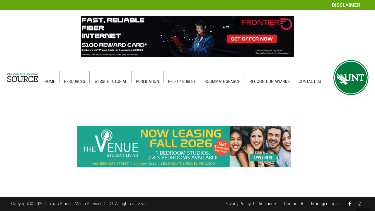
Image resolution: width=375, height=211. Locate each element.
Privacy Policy (238, 203)
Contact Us (294, 203)
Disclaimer (346, 5)
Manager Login (325, 203)
